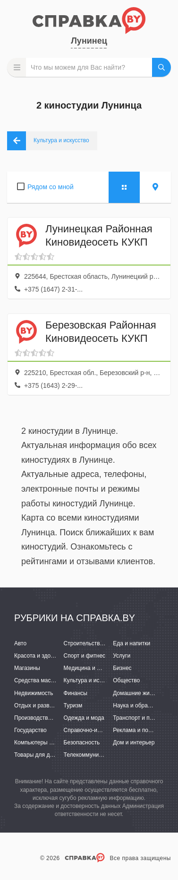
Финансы (75, 693)
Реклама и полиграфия (143, 730)
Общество (126, 680)
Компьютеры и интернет (46, 742)
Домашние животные (141, 693)
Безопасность (82, 742)
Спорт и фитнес (85, 655)
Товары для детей (37, 755)
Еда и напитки (131, 643)
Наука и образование (141, 705)
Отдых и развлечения (42, 705)
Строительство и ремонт (96, 643)
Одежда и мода (84, 718)
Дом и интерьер (133, 742)
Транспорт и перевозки (143, 718)
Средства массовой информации (58, 680)
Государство (30, 730)
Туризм (73, 705)
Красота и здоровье (40, 655)
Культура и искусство (91, 680)
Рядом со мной (50, 187)
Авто (20, 643)
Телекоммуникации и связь (99, 755)
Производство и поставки (47, 718)
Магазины (27, 668)
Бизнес (122, 668)
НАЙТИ (161, 67)
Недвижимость (33, 693)
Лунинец (89, 41)
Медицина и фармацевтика (100, 668)
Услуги (121, 655)
